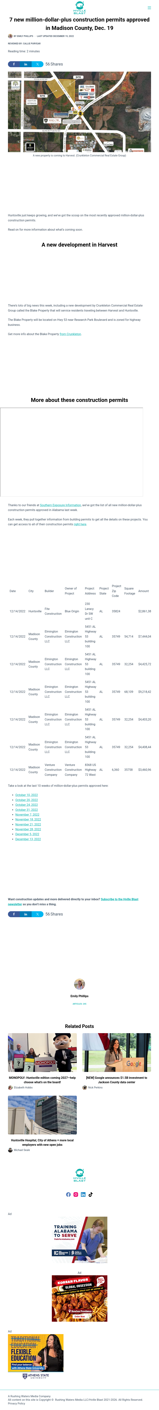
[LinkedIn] (83, 1194)
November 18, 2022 (28, 819)
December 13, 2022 (28, 839)
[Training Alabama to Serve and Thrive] (79, 1239)
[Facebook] (68, 1194)
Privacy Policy (16, 1403)
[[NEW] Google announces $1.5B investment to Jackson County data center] (116, 1052)
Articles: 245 (79, 1004)
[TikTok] (90, 1194)
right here (80, 524)
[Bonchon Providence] (79, 1298)
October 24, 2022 (26, 805)
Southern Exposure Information (60, 505)
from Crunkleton (70, 334)
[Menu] (149, 7)
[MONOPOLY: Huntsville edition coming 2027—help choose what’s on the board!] (42, 1052)
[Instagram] (75, 1194)
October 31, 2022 (26, 810)
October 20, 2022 (26, 800)
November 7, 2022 (27, 814)
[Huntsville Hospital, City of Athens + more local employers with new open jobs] (42, 1115)
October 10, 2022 (26, 795)
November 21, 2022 (28, 824)
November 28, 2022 (28, 829)
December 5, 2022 (27, 834)
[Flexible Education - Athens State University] (35, 1357)
